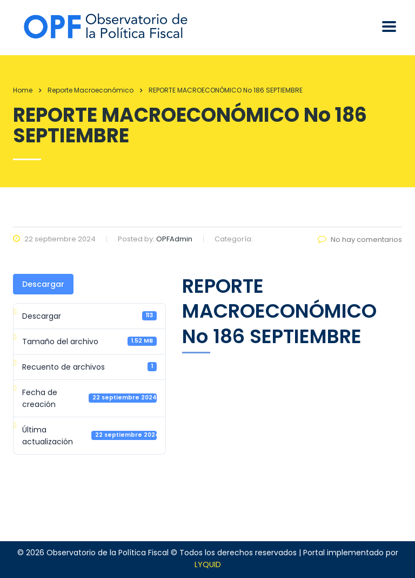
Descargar (43, 284)
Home (22, 90)
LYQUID (208, 564)
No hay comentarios (360, 239)
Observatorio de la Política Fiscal (107, 552)
